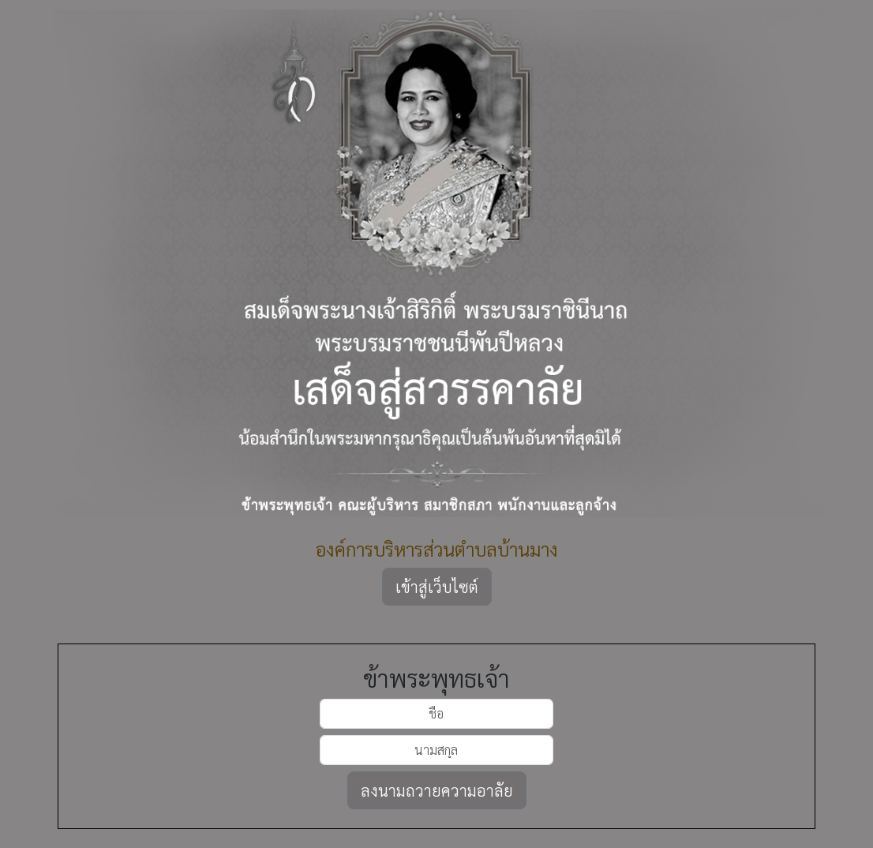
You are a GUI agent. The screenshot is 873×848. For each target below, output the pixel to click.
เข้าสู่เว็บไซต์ (436, 586)
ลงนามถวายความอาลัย (437, 790)
